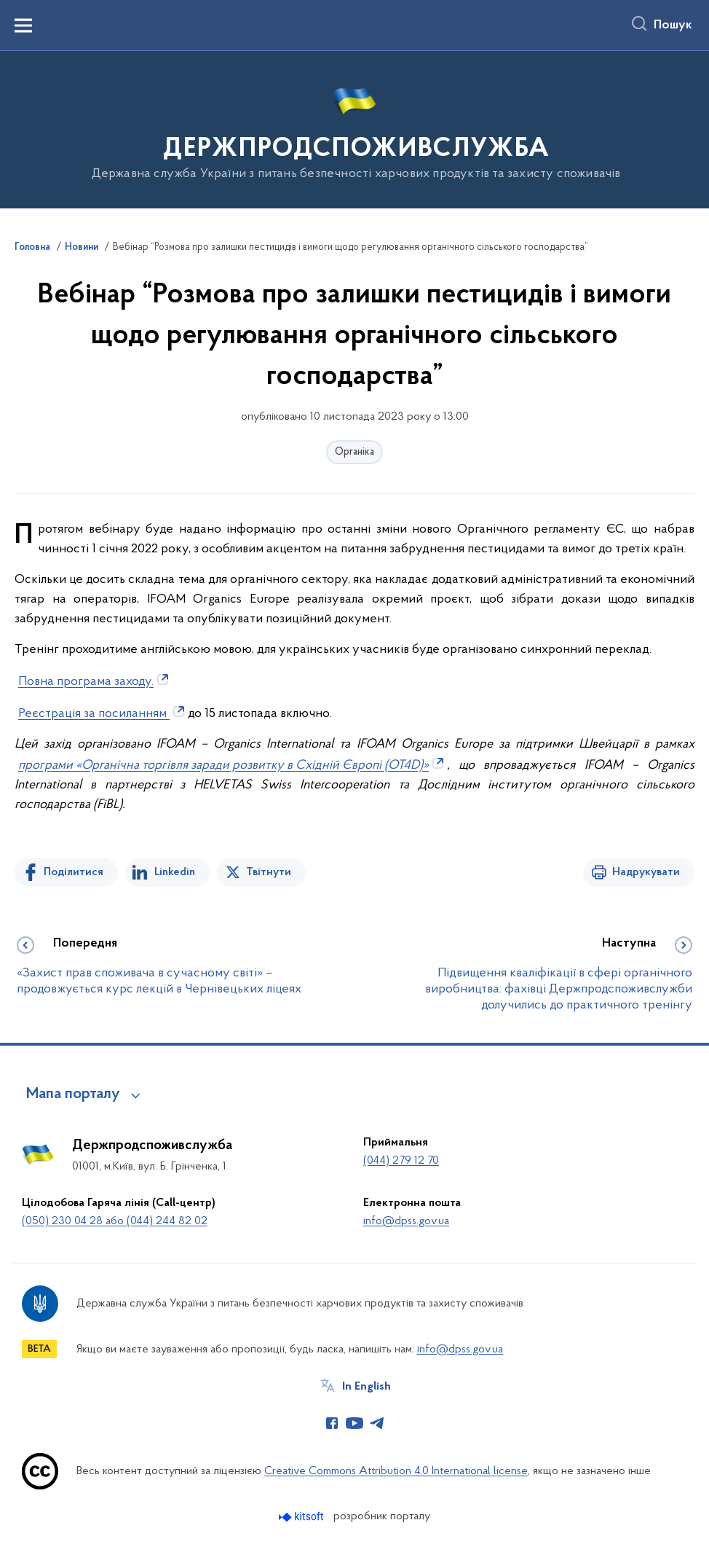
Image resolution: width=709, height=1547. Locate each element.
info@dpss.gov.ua (406, 1221)
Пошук (673, 25)
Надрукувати (646, 872)
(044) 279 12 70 (401, 1161)
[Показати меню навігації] (23, 25)
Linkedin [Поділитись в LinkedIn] (174, 872)
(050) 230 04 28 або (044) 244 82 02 (114, 1221)
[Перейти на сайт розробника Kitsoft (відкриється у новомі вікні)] (302, 1516)
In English (366, 1387)
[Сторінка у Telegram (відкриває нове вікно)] (377, 1423)
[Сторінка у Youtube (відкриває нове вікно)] (354, 1423)
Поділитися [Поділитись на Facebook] (73, 872)
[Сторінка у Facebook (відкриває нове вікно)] (332, 1423)
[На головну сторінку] (354, 129)
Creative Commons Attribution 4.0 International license (396, 1471)
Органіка (354, 452)
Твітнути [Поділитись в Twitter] (268, 872)
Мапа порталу (73, 1094)
